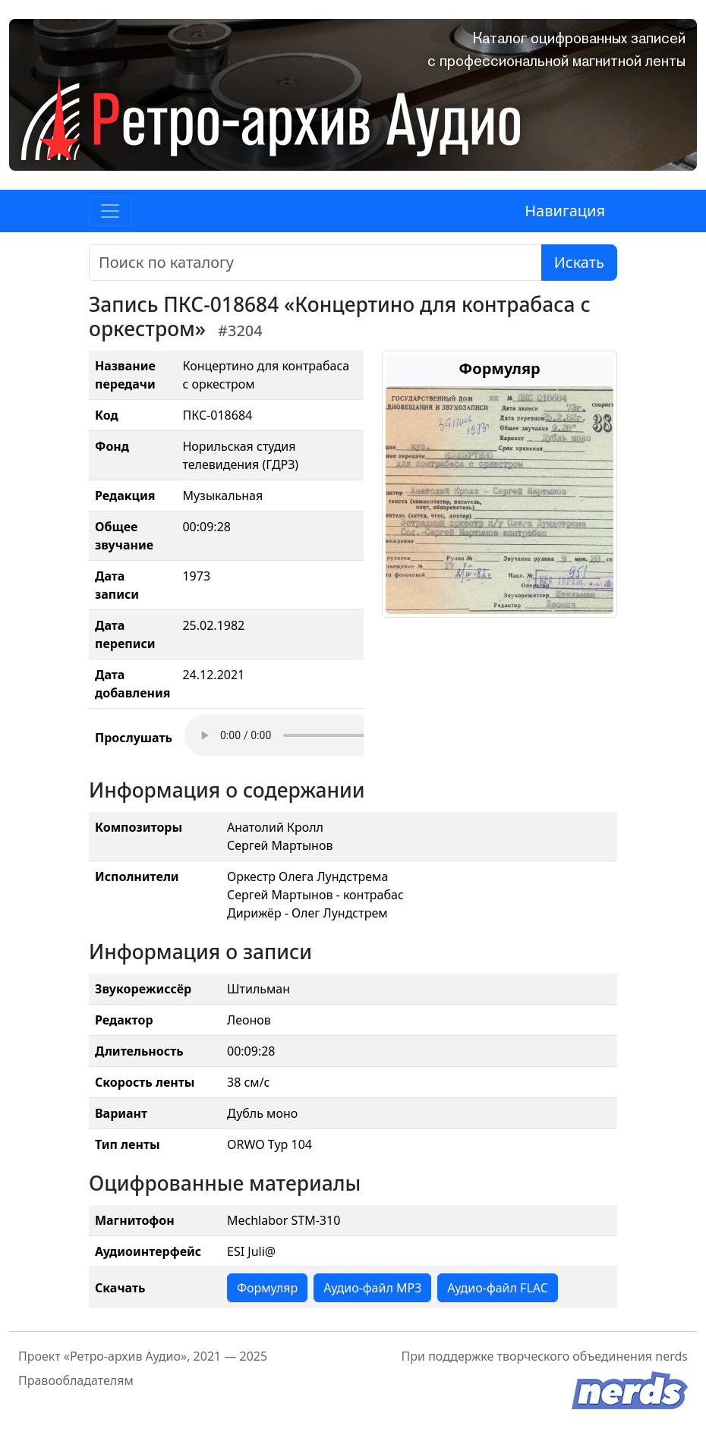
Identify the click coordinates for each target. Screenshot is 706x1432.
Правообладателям (76, 1380)
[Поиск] (315, 262)
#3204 (240, 330)
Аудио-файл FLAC (497, 1287)
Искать (579, 262)
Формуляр (267, 1287)
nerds (671, 1356)
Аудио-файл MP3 (372, 1287)
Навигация (565, 210)
